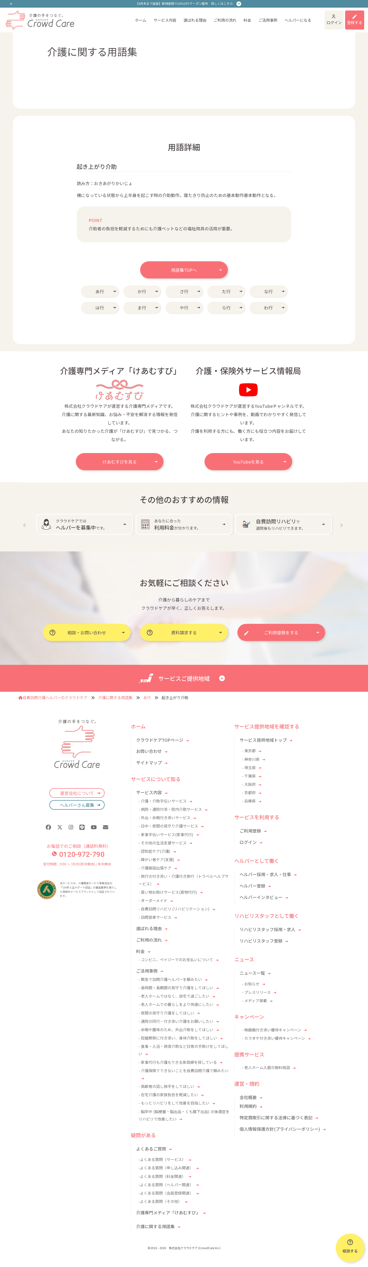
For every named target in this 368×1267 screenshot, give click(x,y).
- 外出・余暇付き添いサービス (164, 817)
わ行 (268, 307)
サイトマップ (149, 762)
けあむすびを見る (119, 462)
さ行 (184, 291)
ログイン (311, 17)
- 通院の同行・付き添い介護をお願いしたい (175, 1021)
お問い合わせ (149, 751)
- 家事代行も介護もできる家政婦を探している (177, 1062)
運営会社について (77, 793)
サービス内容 (130, 17)
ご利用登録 (250, 831)
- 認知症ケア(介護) (154, 851)
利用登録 (348, 17)
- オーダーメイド (152, 900)
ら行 (226, 307)
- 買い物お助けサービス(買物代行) (167, 892)
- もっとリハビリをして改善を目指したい (174, 1103)
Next (342, 524)
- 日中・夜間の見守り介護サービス (168, 826)
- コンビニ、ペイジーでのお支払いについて (175, 959)
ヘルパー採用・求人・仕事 (265, 874)
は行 (99, 307)
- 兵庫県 (249, 801)
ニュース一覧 (252, 973)
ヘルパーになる (263, 17)
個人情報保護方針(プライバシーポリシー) (280, 1129)
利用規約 (248, 1106)
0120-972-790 (78, 854)
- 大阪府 (249, 784)
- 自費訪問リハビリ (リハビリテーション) (174, 909)
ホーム (106, 17)
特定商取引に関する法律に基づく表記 (276, 1117)
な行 (268, 291)
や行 (184, 307)
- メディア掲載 (254, 1000)
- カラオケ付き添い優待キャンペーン (273, 1038)
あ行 (99, 291)
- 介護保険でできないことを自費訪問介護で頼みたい (183, 1070)
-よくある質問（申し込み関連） (165, 1168)
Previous (25, 524)
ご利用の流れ (190, 17)
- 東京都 (249, 750)
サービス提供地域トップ (263, 740)
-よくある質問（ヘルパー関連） (165, 1184)
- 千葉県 (249, 776)
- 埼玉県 (249, 767)
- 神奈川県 (251, 759)
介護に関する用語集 (115, 697)
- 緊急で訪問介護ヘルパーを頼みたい (170, 979)
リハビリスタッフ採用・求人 (267, 929)
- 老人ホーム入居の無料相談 (266, 1067)
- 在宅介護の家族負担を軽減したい (168, 1094)
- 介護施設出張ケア (154, 868)
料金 (212, 17)
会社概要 (248, 1097)
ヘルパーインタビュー (261, 897)
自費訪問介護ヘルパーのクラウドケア (52, 697)
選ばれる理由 (160, 17)
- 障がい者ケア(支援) (156, 859)
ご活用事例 (233, 17)
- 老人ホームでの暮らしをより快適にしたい (175, 1004)
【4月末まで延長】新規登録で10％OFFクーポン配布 (184, 3)
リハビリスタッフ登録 (261, 941)
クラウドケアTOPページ (159, 740)
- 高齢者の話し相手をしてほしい (166, 1086)
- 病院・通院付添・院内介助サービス (170, 809)
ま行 (142, 307)
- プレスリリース (256, 992)
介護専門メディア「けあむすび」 (168, 1212)
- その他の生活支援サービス (162, 843)
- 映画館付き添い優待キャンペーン (271, 1030)
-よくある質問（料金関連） (162, 1176)
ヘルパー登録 (252, 886)
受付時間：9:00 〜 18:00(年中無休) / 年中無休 (77, 864)
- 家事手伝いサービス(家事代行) (165, 834)
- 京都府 (249, 792)
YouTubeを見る (248, 462)
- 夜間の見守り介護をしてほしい (166, 1013)
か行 (142, 291)
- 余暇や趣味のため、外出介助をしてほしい (175, 1029)
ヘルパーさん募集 (77, 805)
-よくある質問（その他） (160, 1201)
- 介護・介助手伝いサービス (162, 801)
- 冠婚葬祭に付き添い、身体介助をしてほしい (177, 1038)
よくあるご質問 (151, 1149)
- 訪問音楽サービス (154, 917)
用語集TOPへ (184, 270)
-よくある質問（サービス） (162, 1159)
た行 (226, 291)
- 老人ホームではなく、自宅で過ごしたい (174, 996)
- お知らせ (251, 984)
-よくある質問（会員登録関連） (165, 1193)
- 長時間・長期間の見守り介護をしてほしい (175, 987)
